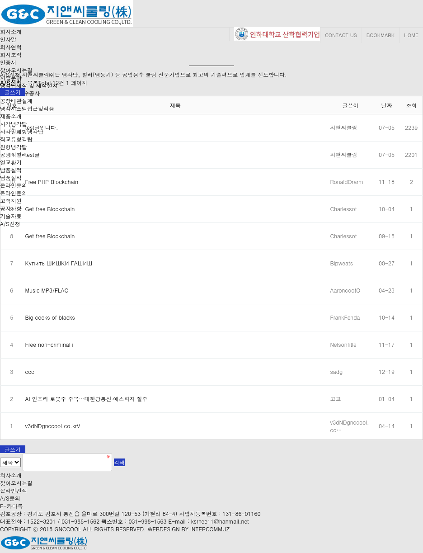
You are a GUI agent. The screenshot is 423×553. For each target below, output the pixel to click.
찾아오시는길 (16, 70)
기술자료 (11, 216)
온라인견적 (13, 490)
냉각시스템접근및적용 (27, 108)
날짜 (386, 105)
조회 (411, 105)
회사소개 (11, 31)
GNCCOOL (67, 529)
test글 (32, 154)
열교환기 (11, 162)
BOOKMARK (381, 34)
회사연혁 (11, 47)
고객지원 (11, 200)
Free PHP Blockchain (51, 181)
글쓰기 (13, 92)
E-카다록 (11, 506)
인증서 (8, 62)
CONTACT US (341, 34)
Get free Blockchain (50, 209)
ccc (29, 371)
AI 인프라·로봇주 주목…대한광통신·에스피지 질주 (86, 398)
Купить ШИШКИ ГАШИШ (59, 263)
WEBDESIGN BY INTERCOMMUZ (189, 529)
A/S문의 (10, 498)
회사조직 (11, 54)
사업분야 (11, 77)
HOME (411, 34)
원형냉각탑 (13, 147)
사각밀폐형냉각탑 (21, 131)
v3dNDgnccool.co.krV (52, 426)
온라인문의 (13, 193)
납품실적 (11, 170)
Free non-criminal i (49, 344)
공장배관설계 (16, 100)
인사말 (8, 39)
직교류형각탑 (16, 139)
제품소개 (11, 116)
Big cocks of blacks (50, 317)
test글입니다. (41, 127)
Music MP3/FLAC (47, 290)
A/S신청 (10, 223)
